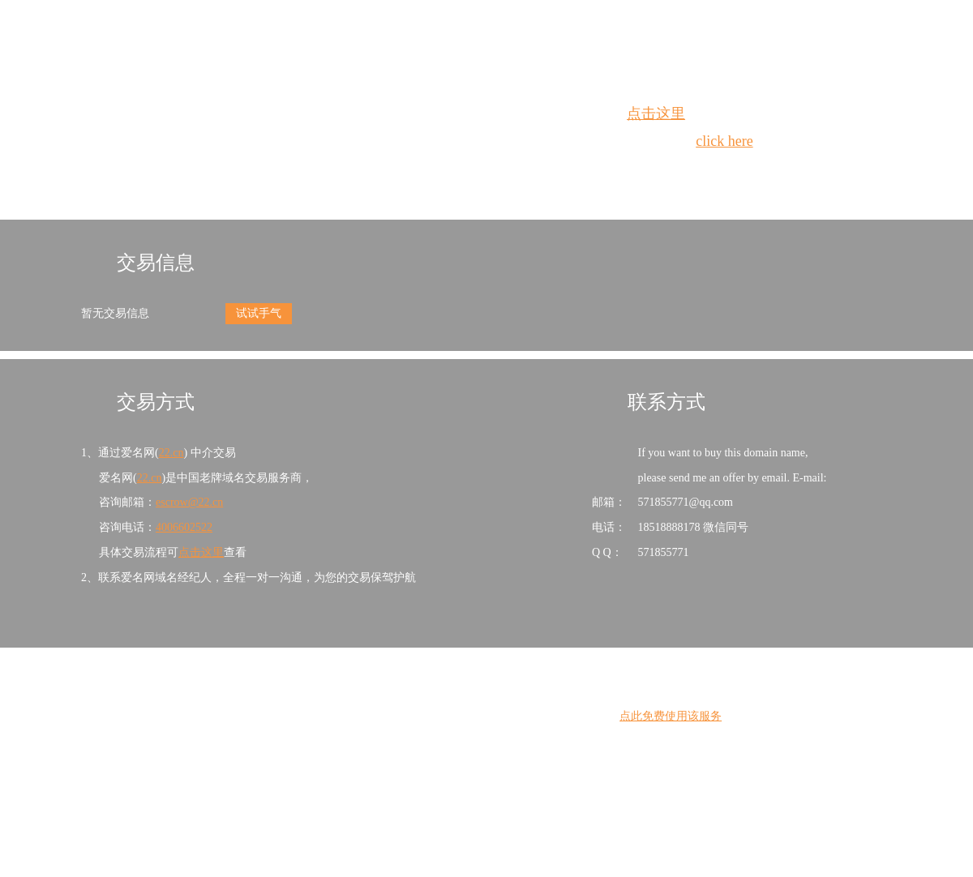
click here (724, 141)
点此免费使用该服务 (670, 716)
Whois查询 (445, 171)
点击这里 (656, 113)
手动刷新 (531, 171)
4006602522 (184, 527)
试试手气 (258, 313)
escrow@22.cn (189, 502)
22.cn (171, 453)
